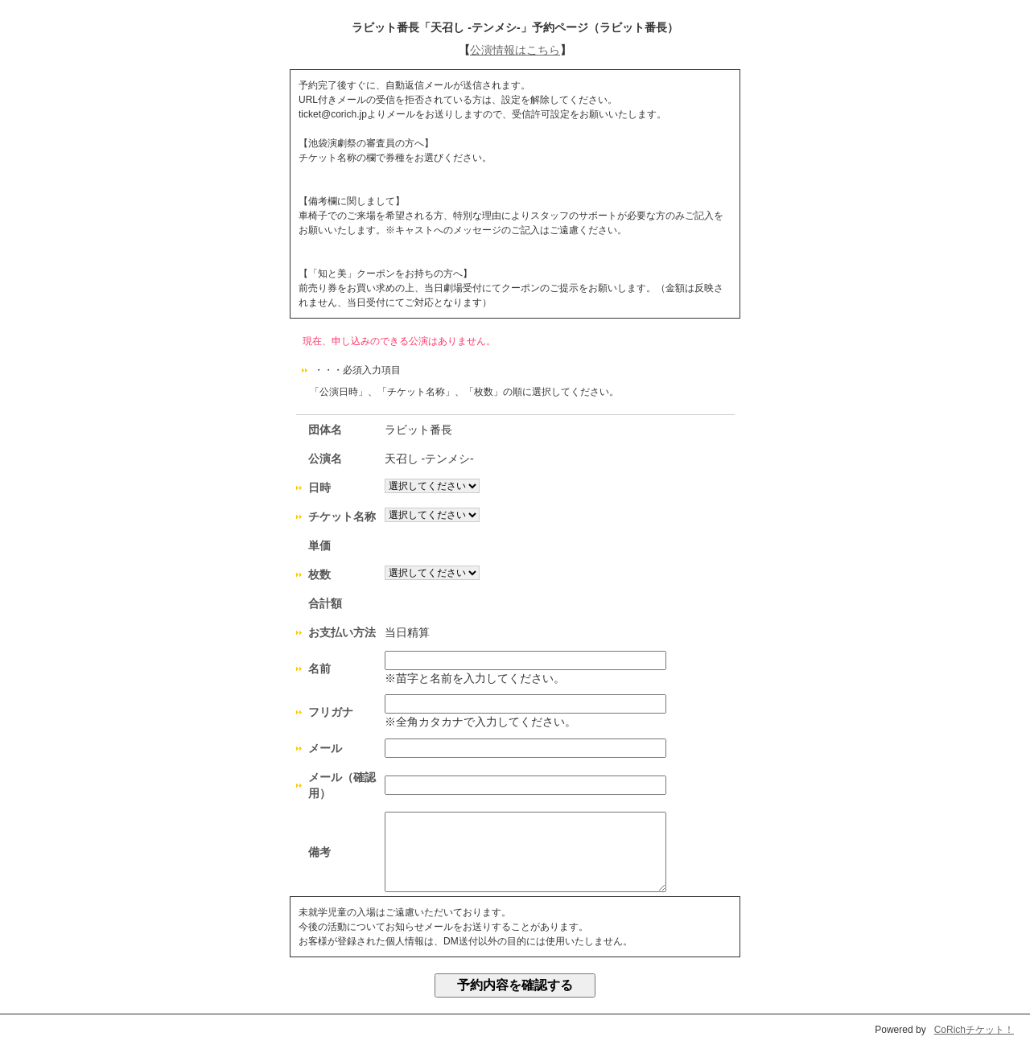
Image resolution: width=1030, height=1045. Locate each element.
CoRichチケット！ (974, 1029)
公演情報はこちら (515, 49)
